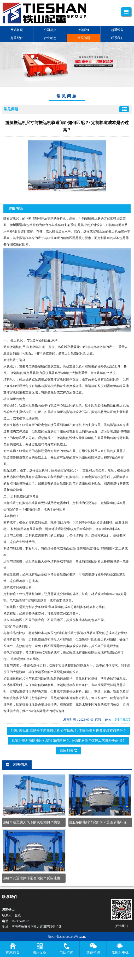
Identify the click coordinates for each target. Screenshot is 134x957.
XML (82, 937)
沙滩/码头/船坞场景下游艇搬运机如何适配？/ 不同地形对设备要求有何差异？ (68, 731)
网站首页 (13, 952)
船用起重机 (120, 952)
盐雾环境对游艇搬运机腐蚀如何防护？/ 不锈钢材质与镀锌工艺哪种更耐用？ (69, 740)
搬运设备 (39, 952)
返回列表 (68, 750)
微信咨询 (93, 952)
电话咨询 (66, 952)
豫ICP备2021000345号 (63, 937)
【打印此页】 (122, 719)
